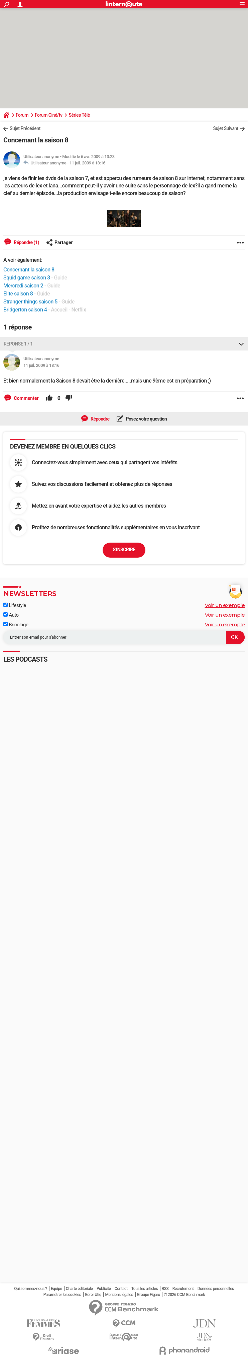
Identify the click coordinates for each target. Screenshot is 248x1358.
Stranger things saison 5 (30, 301)
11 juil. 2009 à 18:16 (87, 162)
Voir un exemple (225, 605)
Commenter (26, 398)
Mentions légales (119, 1294)
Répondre (100, 419)
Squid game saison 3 (26, 277)
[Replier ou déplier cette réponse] (241, 343)
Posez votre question (146, 419)
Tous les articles (144, 1288)
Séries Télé (79, 115)
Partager (59, 242)
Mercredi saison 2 (23, 285)
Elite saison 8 (18, 293)
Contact (121, 1288)
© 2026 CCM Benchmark (184, 1294)
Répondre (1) (26, 242)
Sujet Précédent (25, 128)
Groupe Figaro (148, 1294)
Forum (22, 115)
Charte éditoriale (79, 1288)
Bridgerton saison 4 (25, 309)
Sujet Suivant (225, 128)
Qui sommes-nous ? (30, 1288)
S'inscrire (124, 549)
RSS (165, 1288)
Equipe (56, 1288)
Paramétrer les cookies (62, 1294)
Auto (11, 615)
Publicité (104, 1288)
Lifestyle (14, 605)
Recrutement (183, 1288)
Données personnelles (216, 1288)
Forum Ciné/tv (49, 115)
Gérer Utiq (93, 1294)
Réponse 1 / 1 (18, 344)
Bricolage (15, 625)
